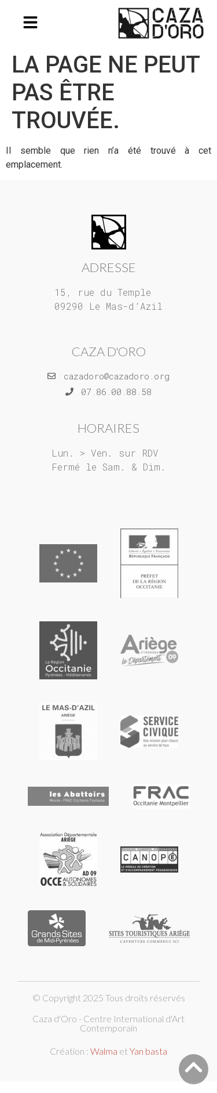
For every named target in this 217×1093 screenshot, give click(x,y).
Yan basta (148, 1050)
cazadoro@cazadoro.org (117, 376)
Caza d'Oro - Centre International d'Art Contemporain (108, 1023)
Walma (103, 1050)
